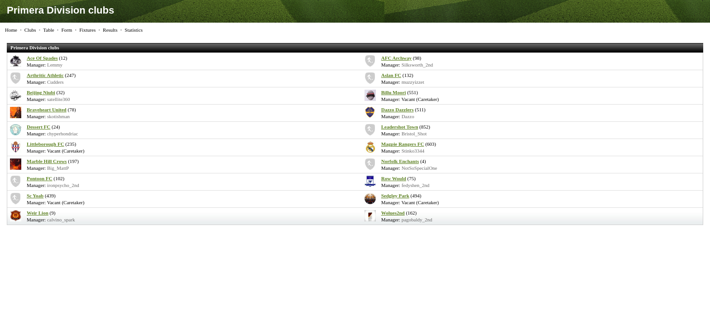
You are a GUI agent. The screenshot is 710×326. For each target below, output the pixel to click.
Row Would (393, 178)
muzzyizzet (413, 82)
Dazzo (408, 116)
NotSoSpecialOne (419, 168)
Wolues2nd (393, 213)
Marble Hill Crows (47, 161)
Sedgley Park (395, 195)
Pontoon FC (40, 178)
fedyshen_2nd (416, 185)
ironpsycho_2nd (63, 185)
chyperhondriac (62, 133)
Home (11, 30)
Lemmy (54, 64)
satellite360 (58, 99)
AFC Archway (396, 58)
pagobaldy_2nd (417, 219)
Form (66, 30)
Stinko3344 (413, 150)
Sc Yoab (35, 195)
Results (110, 30)
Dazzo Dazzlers (397, 109)
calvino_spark (61, 219)
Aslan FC (391, 75)
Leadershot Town (399, 126)
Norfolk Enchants (400, 161)
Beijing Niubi (41, 92)
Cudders (55, 82)
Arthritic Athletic (45, 75)
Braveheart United (47, 109)
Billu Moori (393, 92)
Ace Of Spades (42, 58)
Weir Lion (37, 213)
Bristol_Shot (414, 133)
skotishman (58, 116)
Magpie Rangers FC (402, 144)
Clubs (30, 30)
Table (48, 30)
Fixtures (87, 30)
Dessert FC (38, 126)
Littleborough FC (45, 144)
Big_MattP (58, 168)
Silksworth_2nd (417, 64)
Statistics (134, 30)
